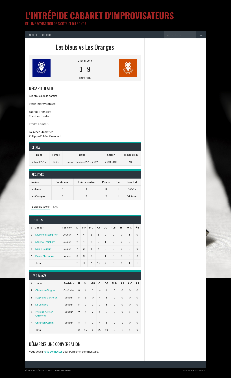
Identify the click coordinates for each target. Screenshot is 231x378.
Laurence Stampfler (46, 234)
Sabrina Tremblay (45, 241)
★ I (121, 227)
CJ (98, 227)
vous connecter (52, 351)
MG (91, 227)
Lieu (55, 206)
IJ (77, 227)
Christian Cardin (44, 322)
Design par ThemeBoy (194, 370)
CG (105, 227)
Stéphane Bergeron (46, 297)
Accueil (33, 35)
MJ (84, 227)
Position (67, 227)
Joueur (39, 227)
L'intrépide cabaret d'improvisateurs (99, 15)
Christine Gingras (45, 290)
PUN (113, 227)
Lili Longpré (41, 304)
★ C (129, 227)
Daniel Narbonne (44, 256)
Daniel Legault (43, 248)
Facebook (46, 35)
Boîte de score (40, 206)
